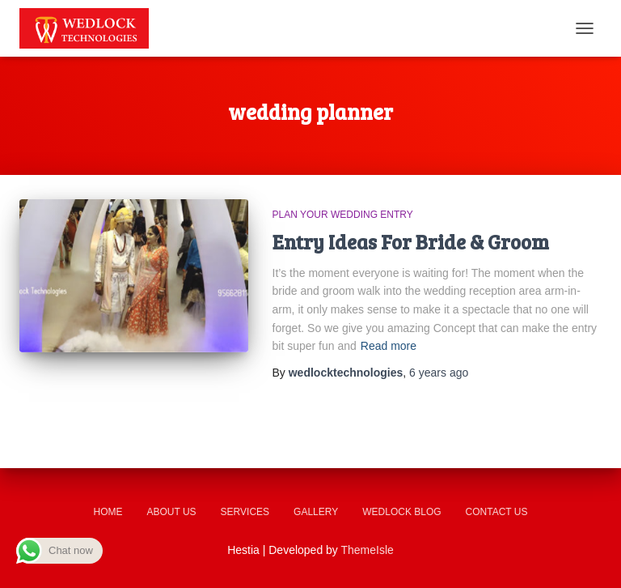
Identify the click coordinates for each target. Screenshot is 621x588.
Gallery (316, 512)
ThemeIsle (367, 549)
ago (438, 372)
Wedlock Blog (401, 512)
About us (171, 512)
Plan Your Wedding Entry (342, 214)
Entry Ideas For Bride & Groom (410, 241)
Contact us (497, 512)
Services (245, 512)
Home (107, 512)
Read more (388, 345)
